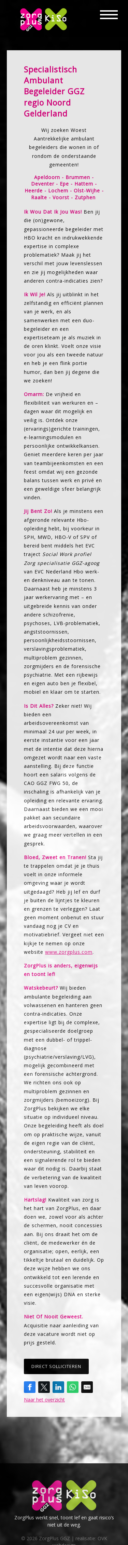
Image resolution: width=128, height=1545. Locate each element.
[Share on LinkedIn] (58, 1387)
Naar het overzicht (44, 1399)
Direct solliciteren (56, 1366)
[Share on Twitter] (44, 1387)
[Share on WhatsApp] (73, 1387)
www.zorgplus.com (69, 952)
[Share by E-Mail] (87, 1387)
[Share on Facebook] (29, 1387)
